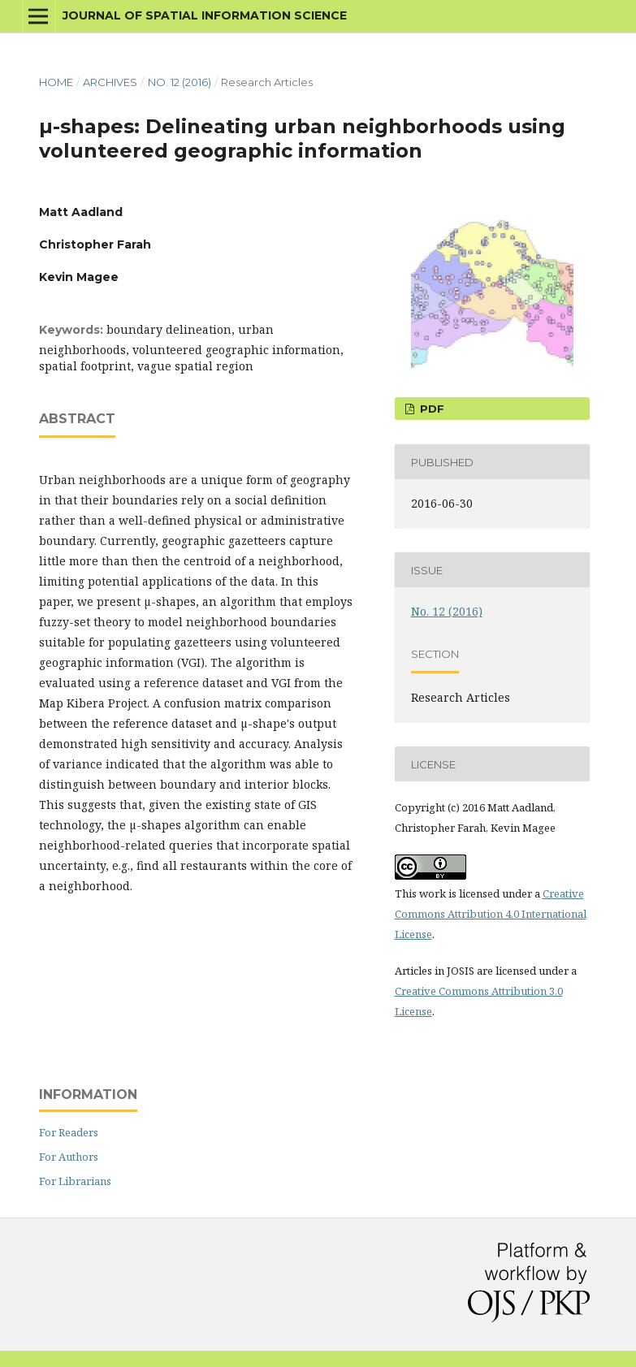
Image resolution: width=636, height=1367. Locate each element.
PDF (430, 408)
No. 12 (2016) (179, 82)
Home (56, 82)
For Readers (68, 1132)
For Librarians (75, 1181)
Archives (110, 82)
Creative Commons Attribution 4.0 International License (490, 913)
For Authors (68, 1156)
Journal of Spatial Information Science (205, 15)
